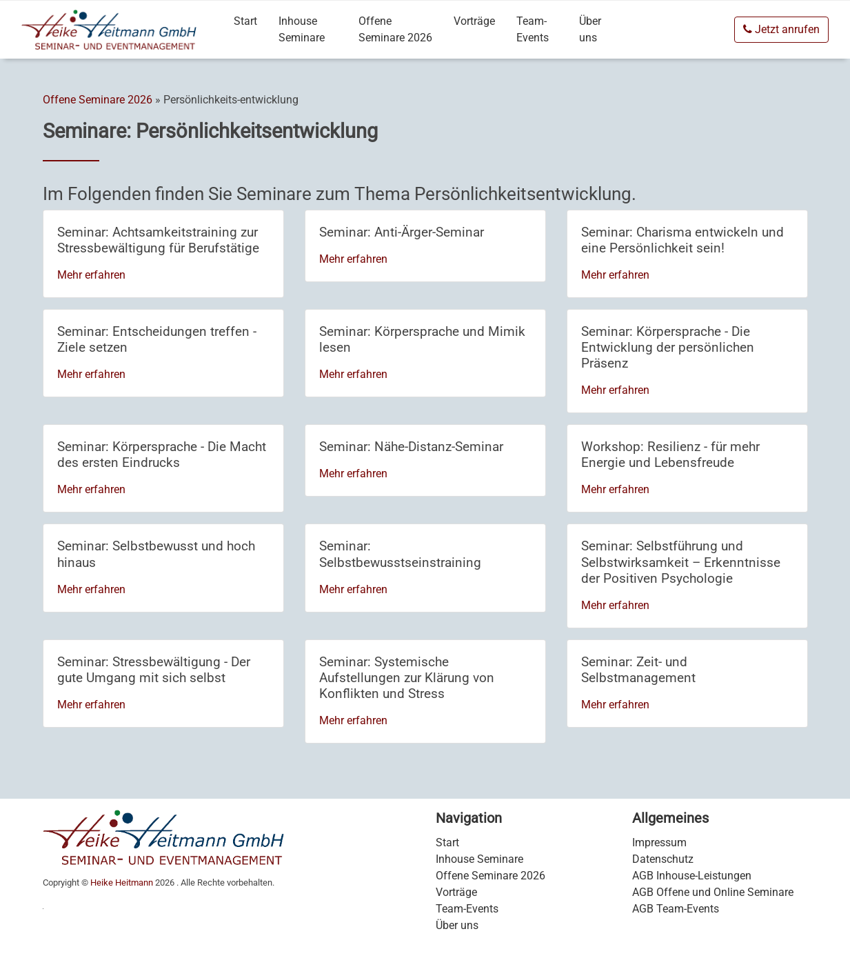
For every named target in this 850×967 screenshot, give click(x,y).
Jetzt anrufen (781, 29)
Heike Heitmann (121, 882)
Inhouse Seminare (302, 29)
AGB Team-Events (675, 908)
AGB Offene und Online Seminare (712, 892)
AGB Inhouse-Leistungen (691, 875)
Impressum (659, 842)
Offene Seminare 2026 (395, 29)
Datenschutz (663, 859)
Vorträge (474, 21)
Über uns (590, 29)
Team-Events (532, 29)
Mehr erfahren (91, 274)
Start (245, 21)
